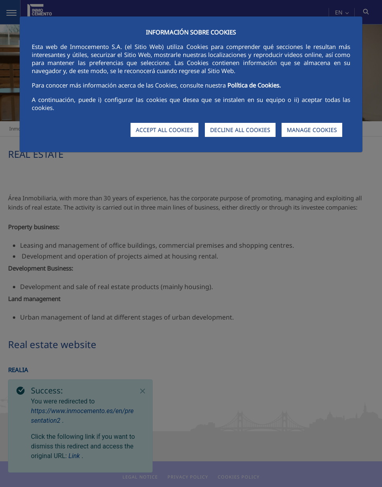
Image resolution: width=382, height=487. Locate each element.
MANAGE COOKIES (312, 130)
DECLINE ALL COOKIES (240, 130)
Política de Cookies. (254, 85)
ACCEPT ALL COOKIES (164, 130)
